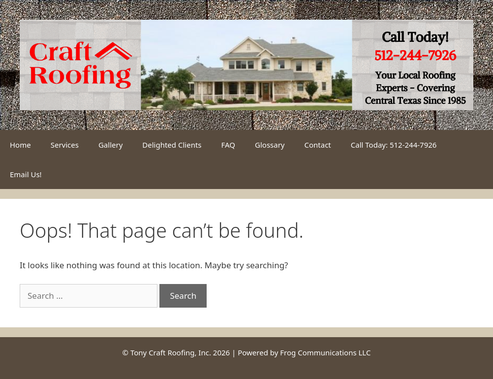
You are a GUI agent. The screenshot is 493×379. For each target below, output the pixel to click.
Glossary (270, 145)
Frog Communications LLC (325, 352)
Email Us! (26, 174)
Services (65, 145)
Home (20, 145)
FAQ (228, 145)
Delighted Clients (171, 145)
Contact (318, 145)
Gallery (110, 145)
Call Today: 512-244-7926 (394, 145)
